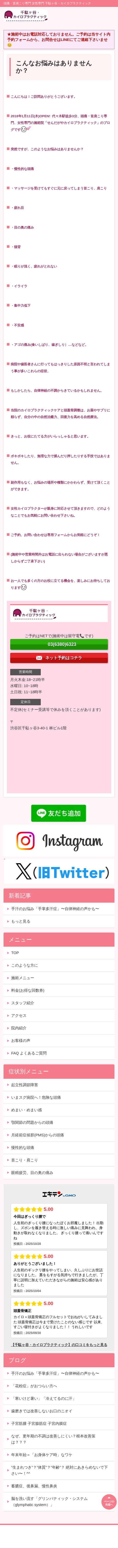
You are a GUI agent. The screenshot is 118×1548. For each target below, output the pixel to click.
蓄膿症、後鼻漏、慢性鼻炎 (34, 1486)
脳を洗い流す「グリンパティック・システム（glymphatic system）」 (49, 1501)
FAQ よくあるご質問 (29, 1053)
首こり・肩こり (24, 1160)
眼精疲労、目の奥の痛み (32, 1172)
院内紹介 (19, 1028)
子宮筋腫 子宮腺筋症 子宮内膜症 (39, 1423)
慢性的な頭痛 (22, 1147)
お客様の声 (20, 1040)
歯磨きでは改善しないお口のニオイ (41, 1411)
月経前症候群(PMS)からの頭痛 (37, 1135)
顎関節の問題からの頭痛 (32, 1122)
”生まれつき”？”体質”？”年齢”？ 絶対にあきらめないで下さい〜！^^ (59, 1470)
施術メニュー (22, 978)
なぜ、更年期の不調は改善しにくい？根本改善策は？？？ (53, 1439)
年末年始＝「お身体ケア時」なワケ (41, 1455)
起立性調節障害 (24, 1085)
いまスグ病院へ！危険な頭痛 (36, 1097)
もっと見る (20, 921)
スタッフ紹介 (22, 1003)
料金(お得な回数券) (27, 990)
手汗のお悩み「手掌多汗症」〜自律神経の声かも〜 (55, 908)
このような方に (24, 965)
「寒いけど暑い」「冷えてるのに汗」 (43, 1398)
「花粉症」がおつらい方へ (34, 1386)
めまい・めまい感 (26, 1110)
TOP (15, 953)
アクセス (19, 1015)
